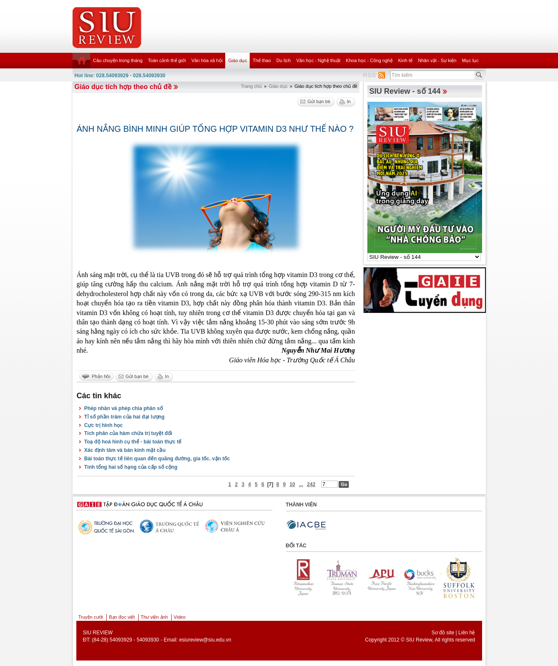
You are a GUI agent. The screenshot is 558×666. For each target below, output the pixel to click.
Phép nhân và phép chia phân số (123, 408)
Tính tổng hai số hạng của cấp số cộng (131, 467)
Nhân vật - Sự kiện (437, 60)
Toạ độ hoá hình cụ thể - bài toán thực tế (133, 442)
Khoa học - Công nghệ (369, 60)
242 (311, 484)
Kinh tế (405, 60)
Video (180, 617)
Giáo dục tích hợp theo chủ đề (123, 86)
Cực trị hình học (103, 425)
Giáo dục (237, 60)
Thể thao (262, 60)
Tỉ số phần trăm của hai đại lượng (124, 417)
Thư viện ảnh (154, 617)
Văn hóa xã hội (207, 60)
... (301, 484)
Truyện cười (90, 617)
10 (292, 484)
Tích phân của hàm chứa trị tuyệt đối (128, 433)
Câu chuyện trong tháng (118, 60)
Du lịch (283, 60)
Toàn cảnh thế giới (167, 60)
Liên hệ (466, 633)
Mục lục (470, 60)
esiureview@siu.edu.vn (205, 640)
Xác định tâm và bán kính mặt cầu (125, 450)
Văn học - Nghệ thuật (318, 60)
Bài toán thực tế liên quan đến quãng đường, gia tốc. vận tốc (157, 459)
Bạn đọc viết (122, 617)
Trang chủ (251, 86)
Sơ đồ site (442, 633)
